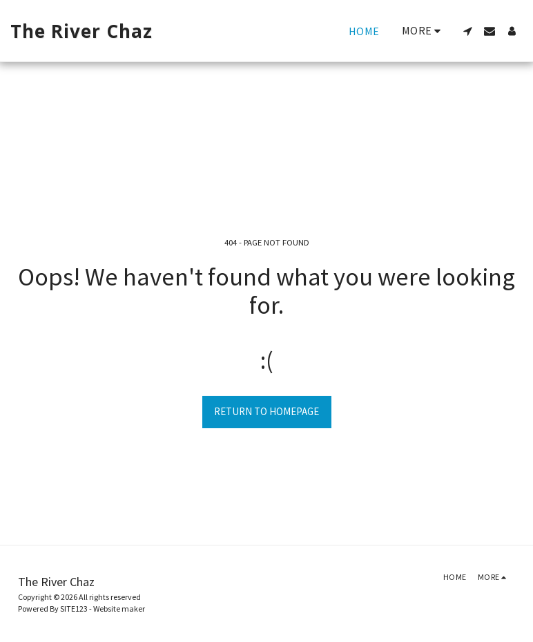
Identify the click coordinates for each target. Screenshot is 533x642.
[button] (467, 31)
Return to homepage (266, 411)
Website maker (119, 608)
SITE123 (74, 608)
